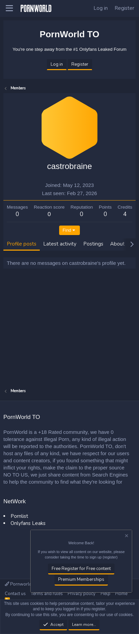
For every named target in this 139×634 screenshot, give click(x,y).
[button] (9, 8)
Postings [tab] (93, 243)
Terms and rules (47, 594)
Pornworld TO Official (29, 584)
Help (105, 594)
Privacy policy (81, 594)
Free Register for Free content (81, 569)
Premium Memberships (81, 580)
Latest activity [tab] (59, 243)
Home (121, 594)
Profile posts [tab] (21, 243)
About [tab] (117, 243)
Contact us (15, 594)
